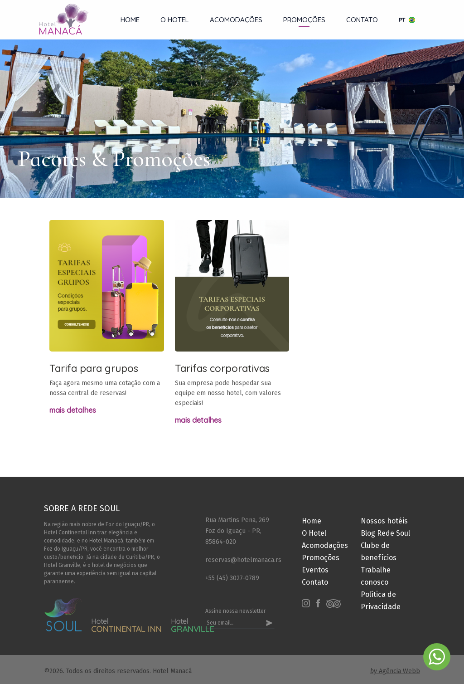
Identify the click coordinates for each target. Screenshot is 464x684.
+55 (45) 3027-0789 (232, 578)
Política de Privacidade (381, 600)
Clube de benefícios (378, 551)
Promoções (304, 19)
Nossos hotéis (384, 521)
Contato (362, 19)
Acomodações (236, 19)
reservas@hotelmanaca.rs (240, 560)
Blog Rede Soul (385, 533)
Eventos (315, 570)
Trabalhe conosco (376, 576)
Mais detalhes (72, 410)
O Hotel (174, 19)
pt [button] (407, 19)
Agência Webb (395, 671)
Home (130, 19)
